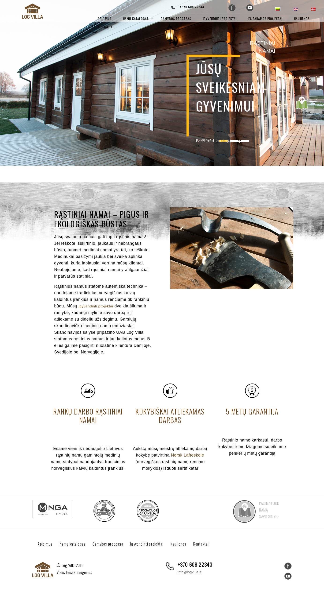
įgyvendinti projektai (98, 305)
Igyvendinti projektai (220, 18)
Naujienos (301, 18)
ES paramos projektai (265, 18)
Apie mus (104, 18)
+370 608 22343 (192, 6)
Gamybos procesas (176, 18)
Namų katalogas (136, 18)
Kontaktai (105, 26)
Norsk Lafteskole (187, 454)
